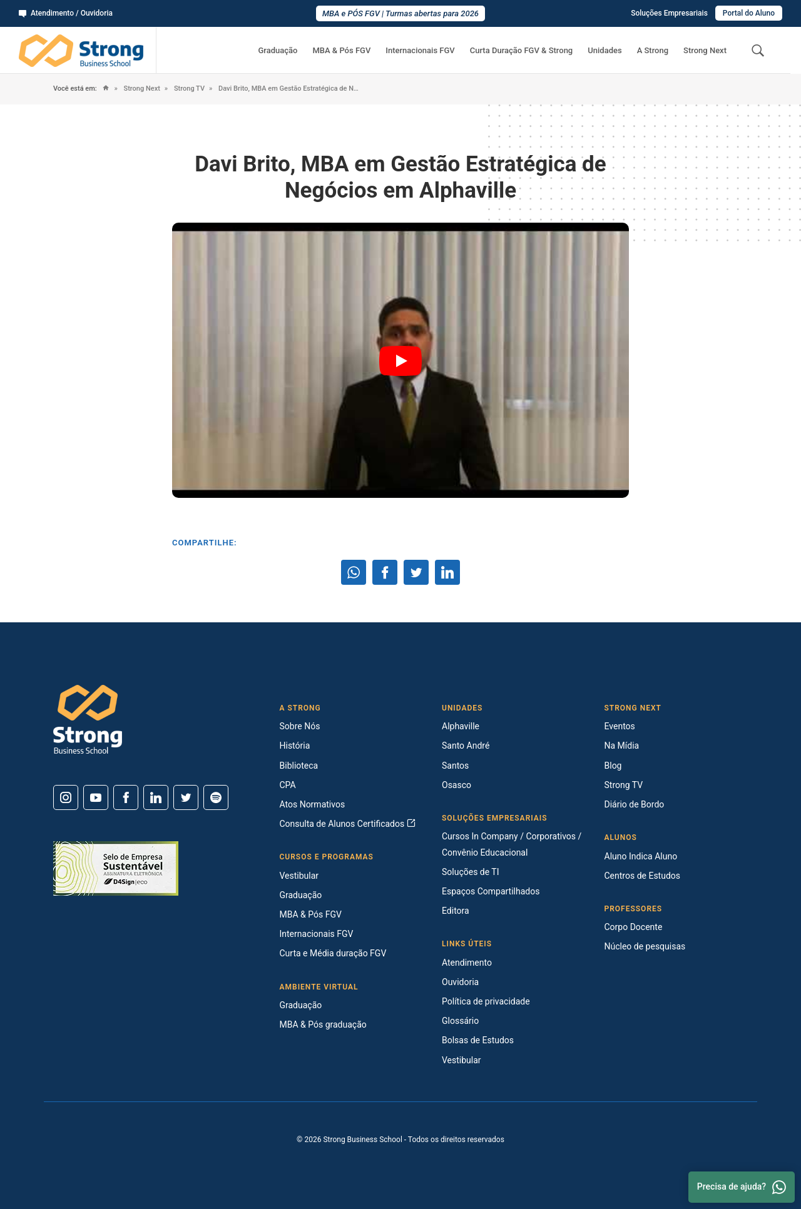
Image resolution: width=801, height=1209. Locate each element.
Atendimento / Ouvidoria (66, 13)
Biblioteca (299, 766)
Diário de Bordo (635, 804)
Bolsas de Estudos (478, 1040)
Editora (455, 911)
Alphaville (460, 726)
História (295, 746)
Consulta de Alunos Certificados (348, 824)
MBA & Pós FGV (341, 50)
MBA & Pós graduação (323, 1024)
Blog (613, 766)
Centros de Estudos (643, 876)
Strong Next (705, 50)
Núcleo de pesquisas (645, 946)
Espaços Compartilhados (490, 891)
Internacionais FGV (419, 50)
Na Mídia (622, 746)
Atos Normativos (312, 804)
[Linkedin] (155, 797)
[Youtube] (95, 797)
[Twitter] (185, 797)
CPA (288, 785)
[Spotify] (215, 797)
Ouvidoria (460, 982)
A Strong (652, 50)
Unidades (604, 50)
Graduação (277, 50)
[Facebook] (125, 797)
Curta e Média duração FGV (333, 953)
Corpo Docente (634, 927)
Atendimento (467, 963)
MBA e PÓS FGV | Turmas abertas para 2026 (400, 13)
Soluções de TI (470, 872)
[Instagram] (65, 797)
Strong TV (188, 88)
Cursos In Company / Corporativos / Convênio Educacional (511, 844)
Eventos (620, 726)
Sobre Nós (300, 726)
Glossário (460, 1021)
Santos (455, 766)
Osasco (456, 785)
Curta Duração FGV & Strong (521, 50)
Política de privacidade (486, 1001)
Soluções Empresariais (669, 13)
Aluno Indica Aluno (641, 856)
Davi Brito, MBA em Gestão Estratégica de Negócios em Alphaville (289, 88)
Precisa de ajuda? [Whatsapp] (741, 1187)
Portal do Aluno (749, 13)
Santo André (465, 746)
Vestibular (299, 876)
